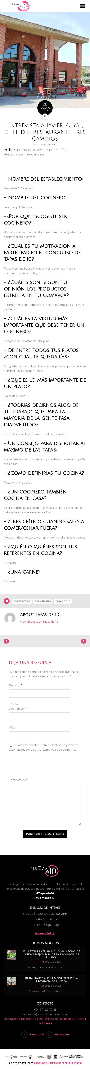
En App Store (47, 919)
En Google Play (48, 925)
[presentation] (38, 762)
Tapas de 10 (50, 144)
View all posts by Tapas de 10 (41, 621)
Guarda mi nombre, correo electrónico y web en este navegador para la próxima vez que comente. (43, 747)
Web (12, 727)
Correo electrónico (17, 706)
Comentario (18, 780)
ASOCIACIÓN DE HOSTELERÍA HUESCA (57, 1063)
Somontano (43, 601)
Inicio (8, 150)
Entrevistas (21, 601)
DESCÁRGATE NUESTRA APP (46, 914)
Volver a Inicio (45, 933)
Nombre (15, 685)
